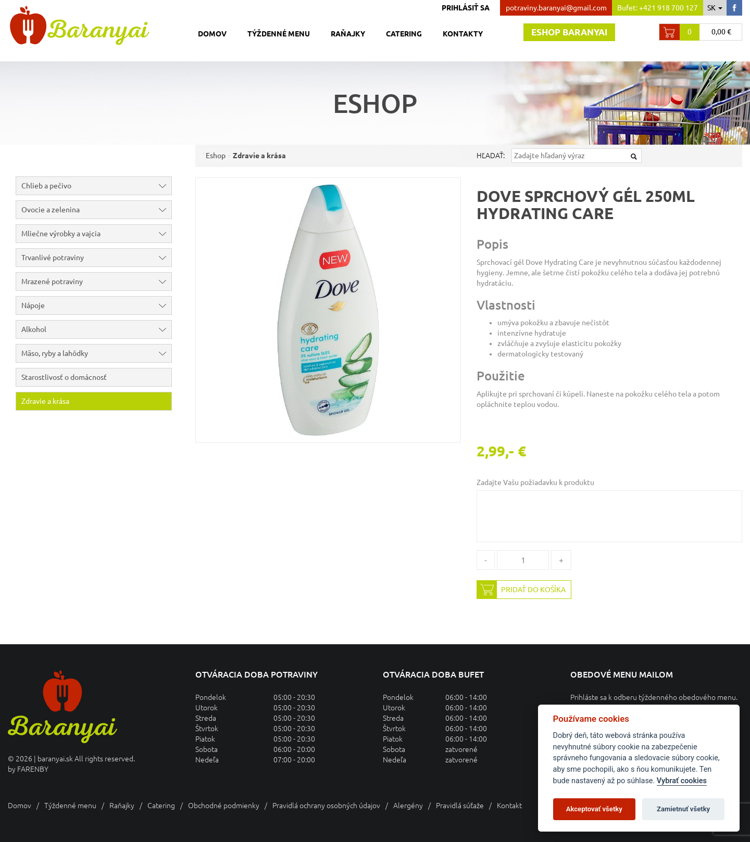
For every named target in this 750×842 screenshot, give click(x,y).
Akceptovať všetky (594, 809)
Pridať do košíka (521, 589)
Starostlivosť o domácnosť (64, 377)
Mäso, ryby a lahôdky (96, 353)
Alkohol (96, 329)
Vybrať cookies (682, 780)
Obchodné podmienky (223, 805)
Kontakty (463, 34)
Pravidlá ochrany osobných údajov (326, 805)
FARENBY (32, 769)
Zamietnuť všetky (683, 809)
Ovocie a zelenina (96, 210)
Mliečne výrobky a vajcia (96, 234)
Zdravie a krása (45, 401)
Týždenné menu (278, 34)
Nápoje (96, 305)
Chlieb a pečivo (96, 186)
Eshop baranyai (569, 32)
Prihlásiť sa (466, 8)
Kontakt (509, 805)
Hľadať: (491, 155)
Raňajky (348, 34)
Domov (212, 34)
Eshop (216, 155)
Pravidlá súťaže (460, 805)
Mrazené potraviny (96, 281)
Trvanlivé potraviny (96, 257)
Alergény (408, 805)
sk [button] (714, 8)
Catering (404, 34)
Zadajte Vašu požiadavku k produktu (535, 482)
